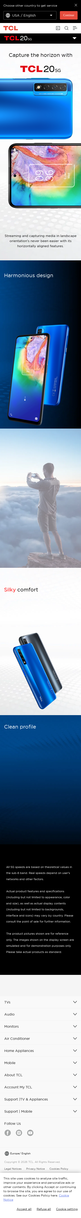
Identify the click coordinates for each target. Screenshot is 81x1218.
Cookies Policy (58, 1168)
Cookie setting (67, 1209)
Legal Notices (13, 1168)
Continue (68, 15)
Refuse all (44, 1209)
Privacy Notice (35, 1168)
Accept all (24, 1209)
